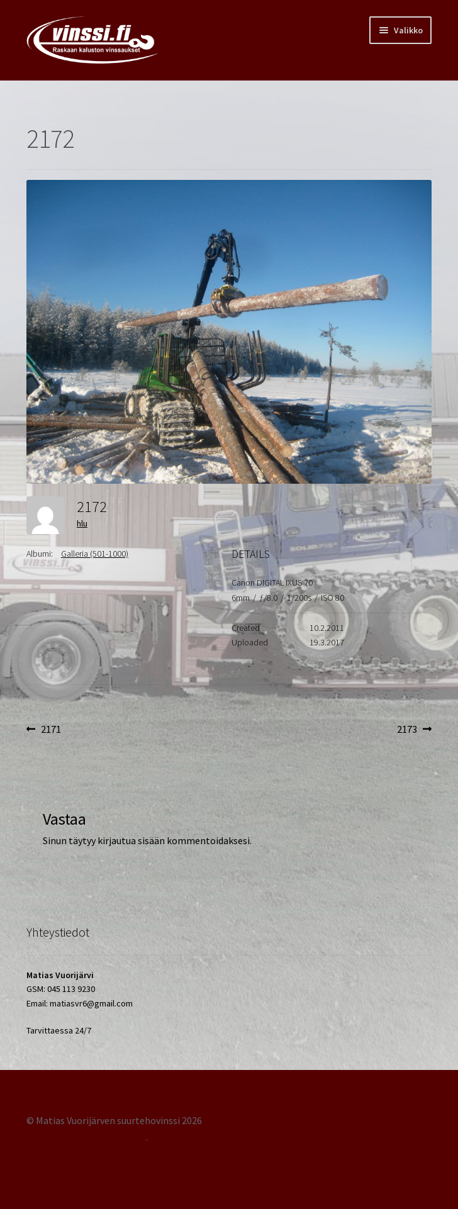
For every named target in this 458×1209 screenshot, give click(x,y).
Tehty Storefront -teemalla (86, 1136)
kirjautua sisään (131, 840)
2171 (50, 730)
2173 (414, 730)
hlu (82, 523)
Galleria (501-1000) (94, 553)
